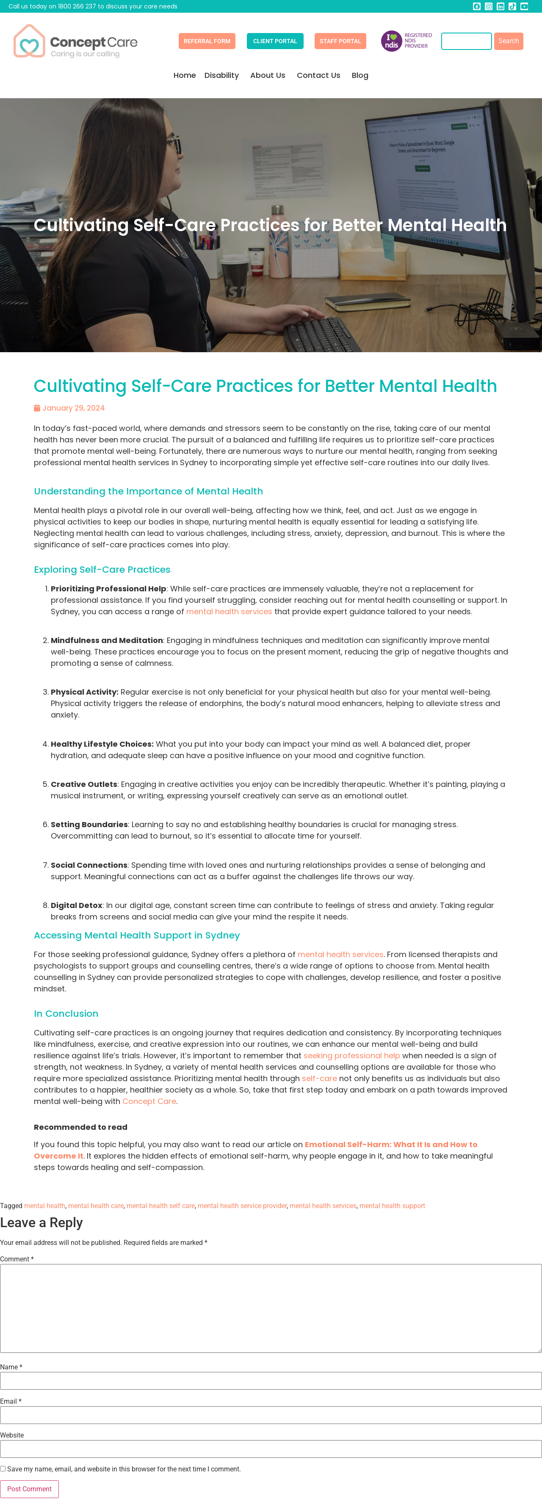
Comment (17, 1259)
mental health (44, 1206)
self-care (319, 1078)
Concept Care (149, 1101)
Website (12, 1435)
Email (11, 1401)
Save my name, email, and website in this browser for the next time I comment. (124, 1469)
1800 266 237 (77, 6)
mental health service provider (242, 1206)
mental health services (323, 1206)
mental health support (392, 1206)
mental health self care (161, 1206)
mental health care (96, 1206)
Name (11, 1367)
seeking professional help (352, 1055)
